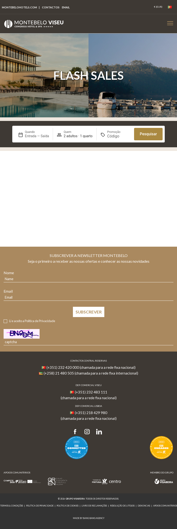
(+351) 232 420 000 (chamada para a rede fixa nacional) (91, 367)
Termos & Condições (11, 505)
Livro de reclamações (94, 505)
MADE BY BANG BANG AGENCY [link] (88, 518)
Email (8, 291)
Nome (9, 272)
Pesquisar (148, 134)
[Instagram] (87, 431)
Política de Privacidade (40, 321)
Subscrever (89, 311)
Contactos (50, 7)
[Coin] (158, 7)
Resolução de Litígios (122, 505)
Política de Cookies (67, 505)
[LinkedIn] (99, 431)
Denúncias (144, 505)
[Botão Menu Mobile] (170, 23)
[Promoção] (118, 136)
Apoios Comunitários (165, 505)
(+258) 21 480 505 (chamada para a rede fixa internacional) (91, 373)
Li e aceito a (32, 321)
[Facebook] (76, 431)
